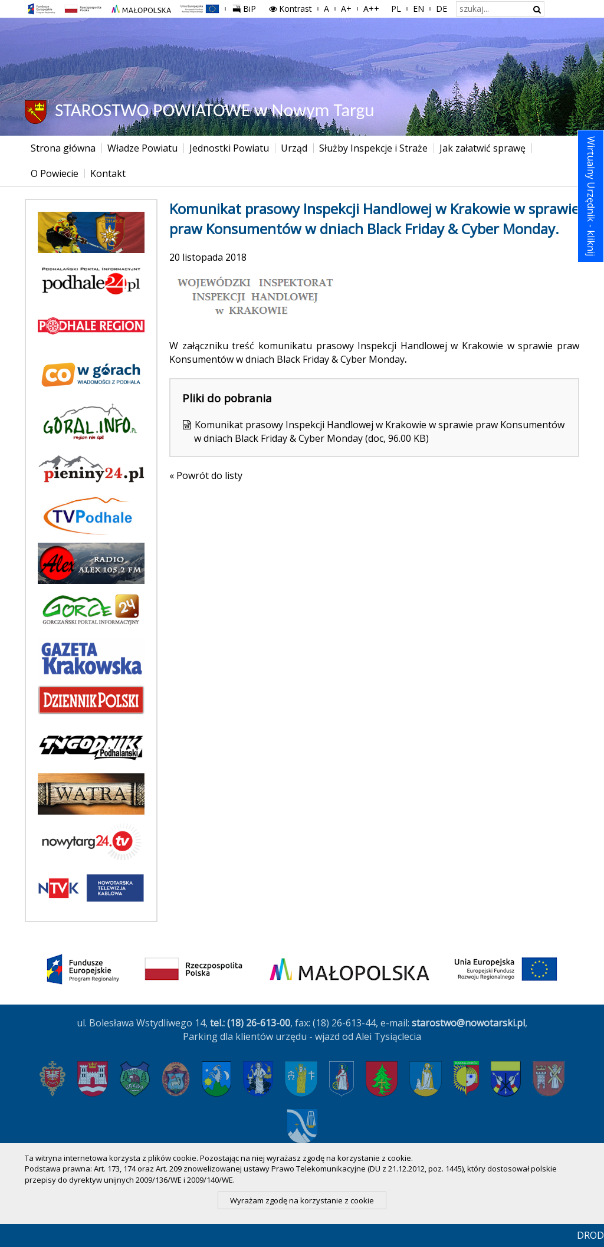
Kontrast (290, 8)
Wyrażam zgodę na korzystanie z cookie (302, 1200)
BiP (246, 7)
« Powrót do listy (205, 475)
